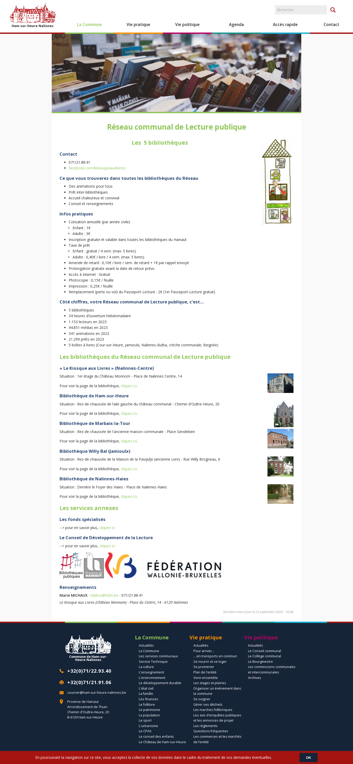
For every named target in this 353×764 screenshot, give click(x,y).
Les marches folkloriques (212, 710)
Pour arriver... (203, 651)
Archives (254, 678)
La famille (146, 693)
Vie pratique (138, 24)
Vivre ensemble (205, 678)
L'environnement (152, 678)
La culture (146, 667)
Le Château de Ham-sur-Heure (162, 742)
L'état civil (146, 688)
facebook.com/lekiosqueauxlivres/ (97, 167)
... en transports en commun (215, 656)
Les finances (148, 699)
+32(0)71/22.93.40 (89, 671)
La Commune (89, 24)
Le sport (145, 720)
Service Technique (153, 661)
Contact (331, 24)
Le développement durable (160, 683)
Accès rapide (285, 24)
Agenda (236, 24)
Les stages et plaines (209, 683)
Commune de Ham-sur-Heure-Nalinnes (88, 647)
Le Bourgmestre (260, 661)
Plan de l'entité (205, 672)
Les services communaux (158, 656)
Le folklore (147, 704)
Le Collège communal (264, 656)
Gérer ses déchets (208, 704)
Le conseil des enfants (156, 736)
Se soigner (201, 699)
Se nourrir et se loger (210, 661)
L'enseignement (151, 672)
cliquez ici (129, 385)
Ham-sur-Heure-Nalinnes (32, 15)
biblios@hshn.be (104, 595)
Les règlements (205, 726)
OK (308, 757)
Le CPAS (145, 731)
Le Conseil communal (264, 651)
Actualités (146, 645)
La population (149, 715)
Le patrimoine (149, 710)
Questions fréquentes (210, 731)
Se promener (203, 667)
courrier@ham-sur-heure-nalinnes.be (96, 692)
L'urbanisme (148, 726)
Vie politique (187, 24)
